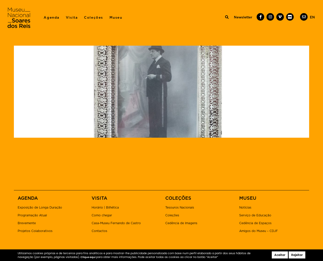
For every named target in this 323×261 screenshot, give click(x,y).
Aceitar (279, 255)
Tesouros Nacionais (179, 207)
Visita (72, 17)
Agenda (52, 17)
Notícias (245, 207)
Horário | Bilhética (105, 207)
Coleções (93, 17)
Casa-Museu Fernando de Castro (116, 223)
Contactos (99, 231)
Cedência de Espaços (255, 223)
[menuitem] (312, 17)
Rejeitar (297, 255)
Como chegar (102, 215)
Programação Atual (32, 215)
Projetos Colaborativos (35, 231)
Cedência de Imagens (181, 223)
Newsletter (243, 17)
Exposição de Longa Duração (40, 207)
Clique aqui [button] (88, 257)
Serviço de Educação (255, 215)
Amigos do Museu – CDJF (258, 231)
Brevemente (27, 223)
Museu (116, 17)
